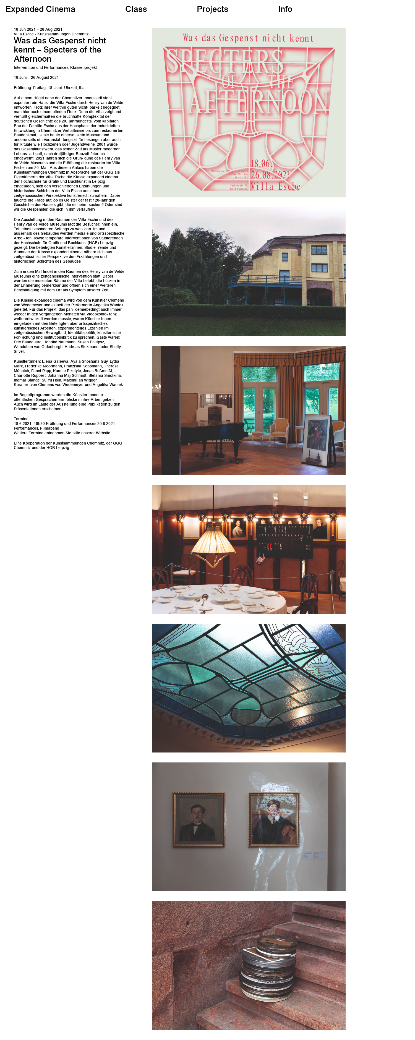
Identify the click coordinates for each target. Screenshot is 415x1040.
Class (136, 10)
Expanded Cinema (40, 10)
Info (285, 10)
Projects (212, 10)
